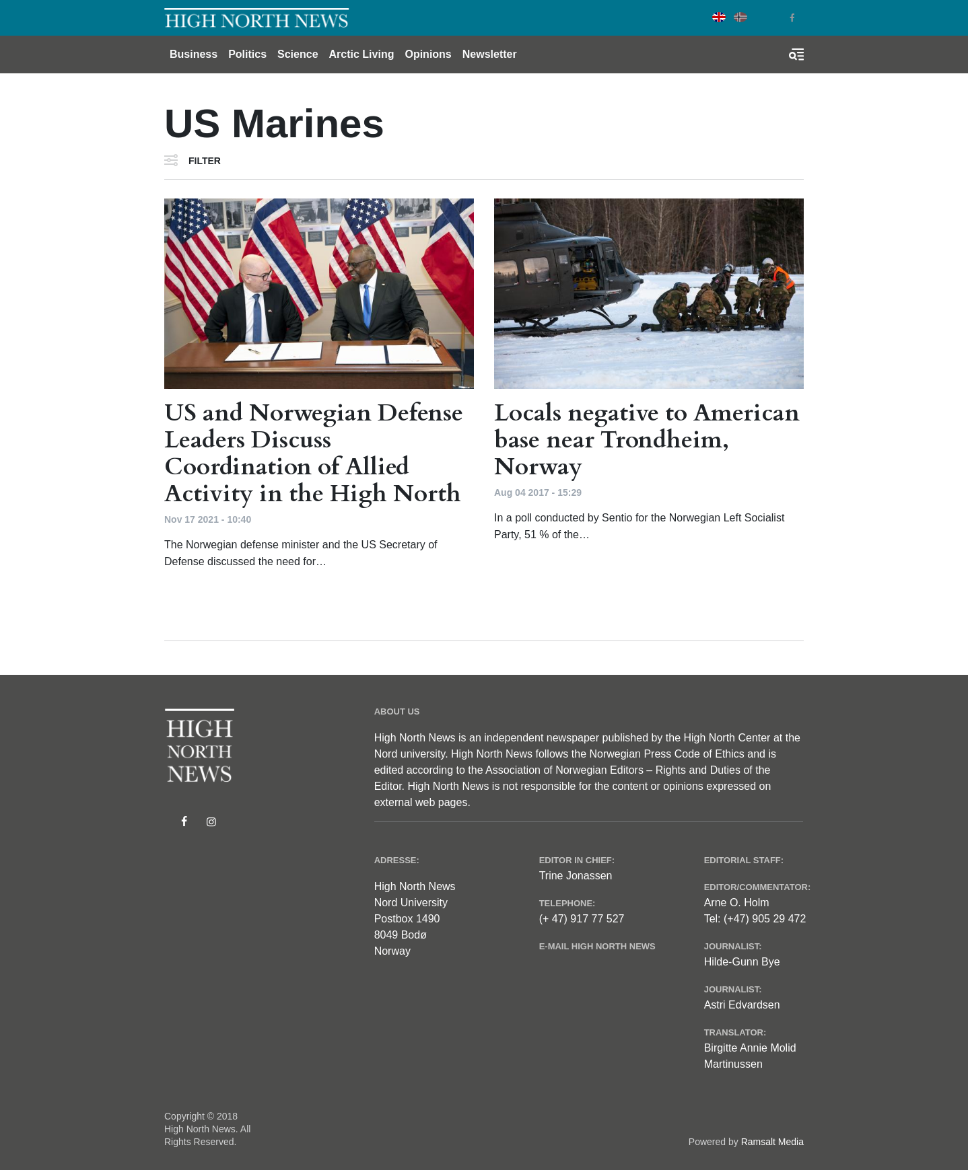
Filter (204, 160)
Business (193, 54)
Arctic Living (361, 54)
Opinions (428, 54)
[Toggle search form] (796, 54)
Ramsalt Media (772, 1141)
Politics (247, 54)
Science (297, 54)
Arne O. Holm (736, 902)
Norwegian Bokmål (740, 17)
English (719, 17)
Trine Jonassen (576, 875)
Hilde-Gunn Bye (742, 961)
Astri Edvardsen (742, 1005)
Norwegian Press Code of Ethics (666, 754)
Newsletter (489, 54)
